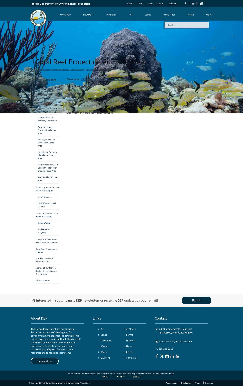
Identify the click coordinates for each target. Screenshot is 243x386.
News (150, 3)
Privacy (198, 383)
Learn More (45, 361)
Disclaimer (186, 383)
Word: (121, 376)
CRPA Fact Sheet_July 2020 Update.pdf (105, 79)
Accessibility (172, 383)
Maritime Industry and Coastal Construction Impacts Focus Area (48, 167)
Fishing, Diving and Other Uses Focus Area (46, 142)
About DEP (65, 14)
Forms (141, 3)
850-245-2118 (166, 348)
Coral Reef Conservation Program (98, 69)
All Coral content (43, 280)
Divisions (111, 14)
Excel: (136, 376)
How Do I (87, 14)
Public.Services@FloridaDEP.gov (175, 341)
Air (131, 14)
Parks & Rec (169, 14)
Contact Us (173, 3)
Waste (191, 14)
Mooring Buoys (45, 196)
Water (209, 14)
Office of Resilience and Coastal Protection (67, 69)
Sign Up (196, 300)
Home (38, 69)
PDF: (105, 376)
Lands (148, 14)
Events (160, 3)
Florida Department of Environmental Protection (60, 3)
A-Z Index (129, 3)
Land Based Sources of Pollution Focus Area (47, 155)
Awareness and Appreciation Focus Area (47, 130)
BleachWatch (44, 223)
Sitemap (209, 383)
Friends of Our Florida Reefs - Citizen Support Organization (46, 270)
